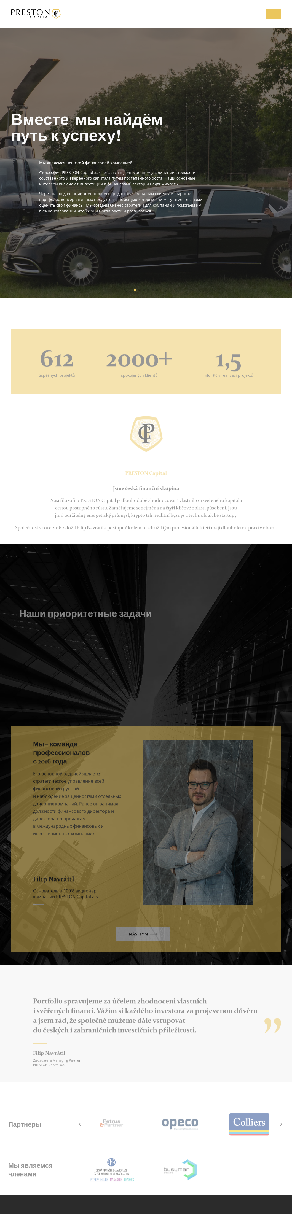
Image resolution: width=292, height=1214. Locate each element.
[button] (125, 289)
